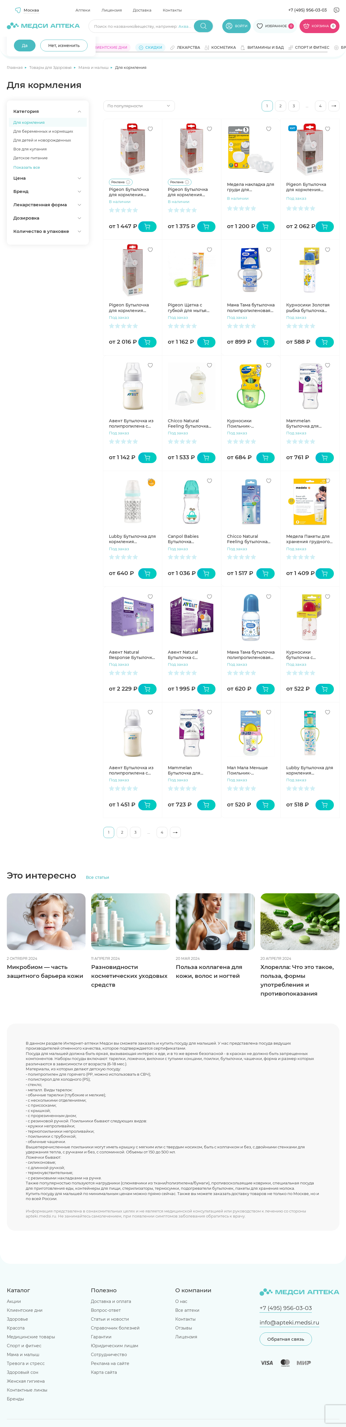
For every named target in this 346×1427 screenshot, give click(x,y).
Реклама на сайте (110, 1363)
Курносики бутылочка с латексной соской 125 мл (309, 655)
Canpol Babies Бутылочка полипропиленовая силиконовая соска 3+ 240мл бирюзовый (191, 539)
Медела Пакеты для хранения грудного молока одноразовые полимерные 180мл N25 (309, 539)
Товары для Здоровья (51, 67)
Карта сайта (104, 1372)
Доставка (142, 10)
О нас (181, 1301)
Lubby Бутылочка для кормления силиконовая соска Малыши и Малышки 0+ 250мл (309, 770)
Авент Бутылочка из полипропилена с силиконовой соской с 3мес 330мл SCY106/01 (132, 770)
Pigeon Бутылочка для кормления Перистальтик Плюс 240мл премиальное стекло (131, 307)
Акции (14, 1301)
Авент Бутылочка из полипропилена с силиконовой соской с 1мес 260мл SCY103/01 (132, 423)
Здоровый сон (22, 1372)
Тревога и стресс (26, 1363)
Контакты (172, 10)
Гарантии (101, 1337)
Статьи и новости (110, 1319)
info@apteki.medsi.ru (289, 1322)
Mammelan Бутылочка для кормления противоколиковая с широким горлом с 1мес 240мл (309, 423)
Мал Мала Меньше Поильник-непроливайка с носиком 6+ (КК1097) (249, 770)
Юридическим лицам (114, 1345)
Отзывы (183, 1328)
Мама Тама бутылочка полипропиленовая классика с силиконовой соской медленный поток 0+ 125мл (251, 655)
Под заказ (296, 198)
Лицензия (112, 10)
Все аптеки (187, 1310)
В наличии (120, 201)
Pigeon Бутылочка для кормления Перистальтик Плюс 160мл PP (131, 192)
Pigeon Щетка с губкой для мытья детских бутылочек (189, 307)
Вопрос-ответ (106, 1310)
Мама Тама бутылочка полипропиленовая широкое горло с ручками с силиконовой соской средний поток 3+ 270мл (251, 307)
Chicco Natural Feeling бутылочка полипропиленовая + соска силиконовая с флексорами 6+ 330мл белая (191, 423)
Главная (15, 67)
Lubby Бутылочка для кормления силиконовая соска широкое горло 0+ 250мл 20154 (132, 539)
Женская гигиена (26, 1381)
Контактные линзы (27, 1390)
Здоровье (17, 1319)
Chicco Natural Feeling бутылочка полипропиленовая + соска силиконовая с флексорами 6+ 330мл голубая (250, 539)
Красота (16, 1328)
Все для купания (30, 149)
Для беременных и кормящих (43, 131)
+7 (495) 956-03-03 (307, 10)
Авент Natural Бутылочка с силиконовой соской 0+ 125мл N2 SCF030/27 (191, 655)
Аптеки (82, 10)
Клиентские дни (25, 1310)
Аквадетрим (190, 26)
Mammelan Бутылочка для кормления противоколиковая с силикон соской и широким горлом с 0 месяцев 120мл (191, 770)
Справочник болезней (115, 1328)
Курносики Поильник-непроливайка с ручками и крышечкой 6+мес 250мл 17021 (247, 423)
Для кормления (29, 122)
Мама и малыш (94, 67)
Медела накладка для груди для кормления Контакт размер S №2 (250, 187)
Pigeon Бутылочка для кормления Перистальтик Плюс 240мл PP (190, 192)
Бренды (15, 1399)
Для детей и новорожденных (42, 140)
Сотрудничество (109, 1354)
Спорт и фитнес (24, 1345)
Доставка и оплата (111, 1301)
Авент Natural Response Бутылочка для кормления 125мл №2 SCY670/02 (133, 655)
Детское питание (30, 157)
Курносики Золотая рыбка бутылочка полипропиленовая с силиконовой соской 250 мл (309, 307)
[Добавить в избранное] (150, 129)
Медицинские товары (31, 1337)
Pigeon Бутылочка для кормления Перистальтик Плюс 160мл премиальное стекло (308, 187)
